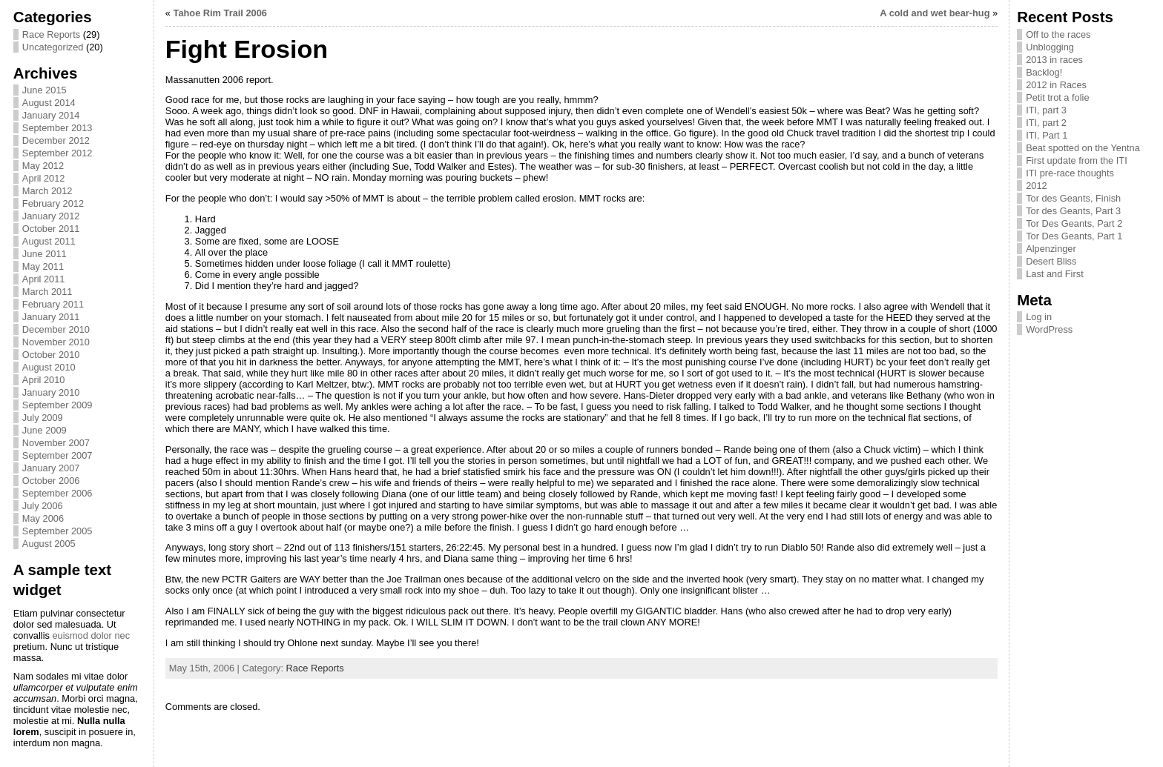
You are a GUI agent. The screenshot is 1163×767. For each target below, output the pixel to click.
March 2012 (47, 190)
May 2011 (43, 266)
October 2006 (51, 480)
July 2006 (42, 505)
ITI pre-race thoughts (1070, 173)
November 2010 (56, 342)
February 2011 (53, 304)
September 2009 (57, 405)
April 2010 (43, 379)
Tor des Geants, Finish (1073, 198)
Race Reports (51, 34)
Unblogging (1050, 47)
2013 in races (1054, 59)
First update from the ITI (1076, 160)
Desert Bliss (1051, 261)
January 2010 (51, 392)
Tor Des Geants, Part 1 (1074, 236)
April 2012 (43, 178)
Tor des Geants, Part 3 (1073, 210)
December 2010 (56, 329)
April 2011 (43, 279)
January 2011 (51, 316)
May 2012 (43, 165)
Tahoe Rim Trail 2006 (220, 13)
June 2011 (44, 253)
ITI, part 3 (1046, 110)
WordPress (1049, 329)
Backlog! (1044, 72)
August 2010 (49, 367)
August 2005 (49, 543)
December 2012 (56, 140)
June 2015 (44, 90)
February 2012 (53, 203)
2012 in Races (1056, 84)
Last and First (1055, 273)
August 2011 (49, 241)
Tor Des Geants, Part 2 (1074, 223)
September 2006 (57, 493)
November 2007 (56, 442)
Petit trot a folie (1057, 97)
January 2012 (51, 216)
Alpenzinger (1051, 248)
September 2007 (57, 455)
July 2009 (42, 417)
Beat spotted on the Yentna (1083, 147)
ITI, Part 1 (1046, 135)
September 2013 (57, 127)
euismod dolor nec (91, 635)
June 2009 (44, 430)
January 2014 (51, 115)
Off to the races (1058, 34)
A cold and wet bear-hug (934, 13)
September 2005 (57, 531)
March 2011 (47, 291)
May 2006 (43, 518)
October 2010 (51, 354)
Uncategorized (53, 47)
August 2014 (49, 102)
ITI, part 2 (1046, 122)
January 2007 (51, 468)
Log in (1039, 316)
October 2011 (51, 228)
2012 (1036, 185)
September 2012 (57, 153)
